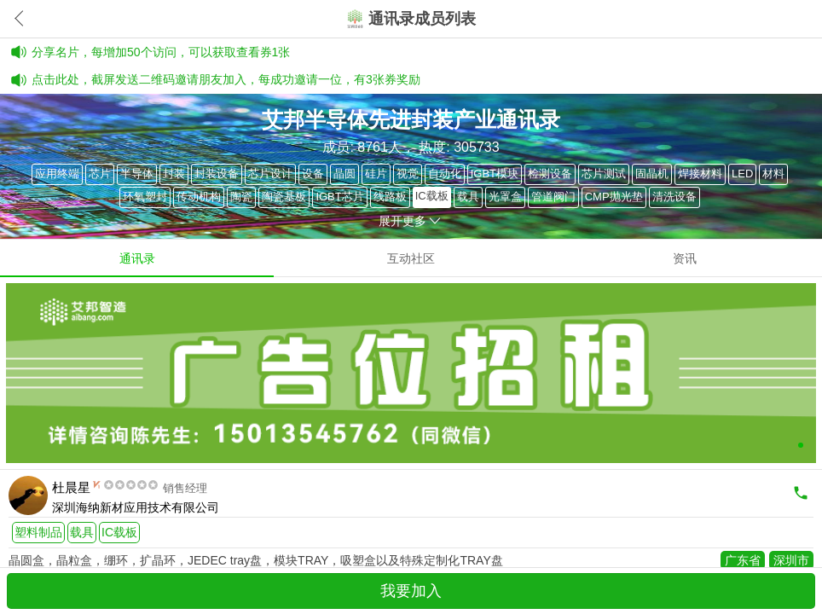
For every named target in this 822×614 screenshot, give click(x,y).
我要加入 (411, 591)
